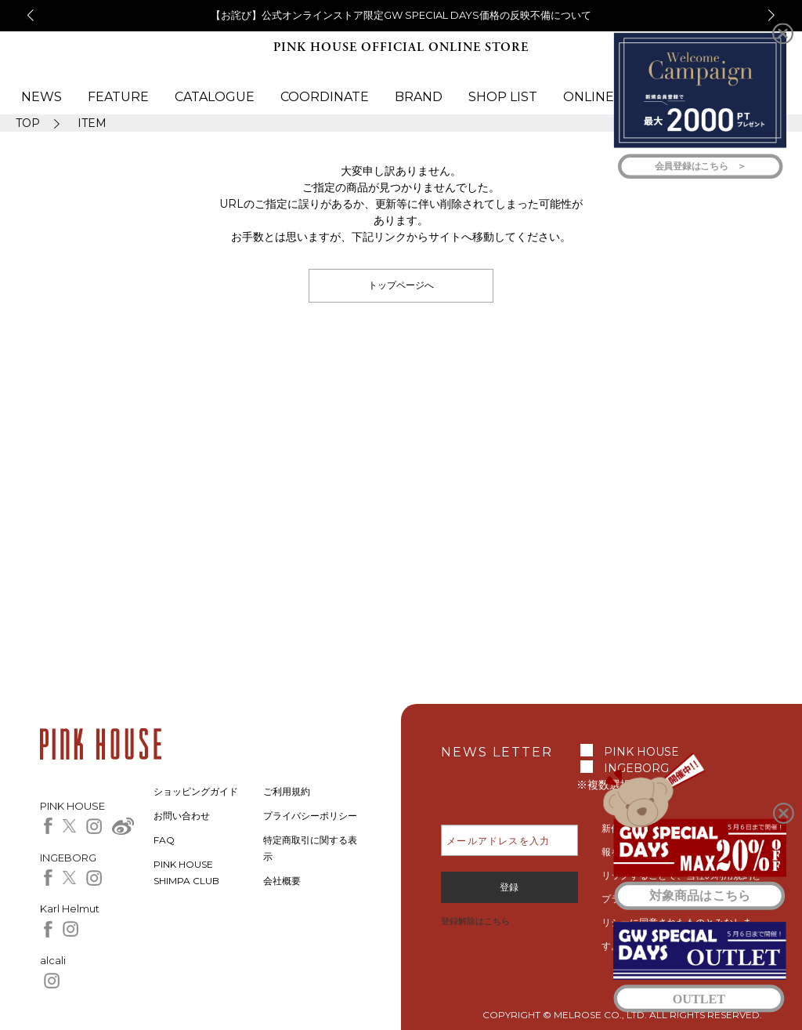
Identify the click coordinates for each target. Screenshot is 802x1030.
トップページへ (401, 285)
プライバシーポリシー (310, 815)
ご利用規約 (286, 791)
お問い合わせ (182, 815)
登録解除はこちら (475, 921)
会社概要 (282, 881)
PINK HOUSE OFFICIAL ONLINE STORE (401, 47)
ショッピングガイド (196, 791)
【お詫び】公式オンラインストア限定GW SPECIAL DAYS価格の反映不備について (401, 15)
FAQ (164, 840)
